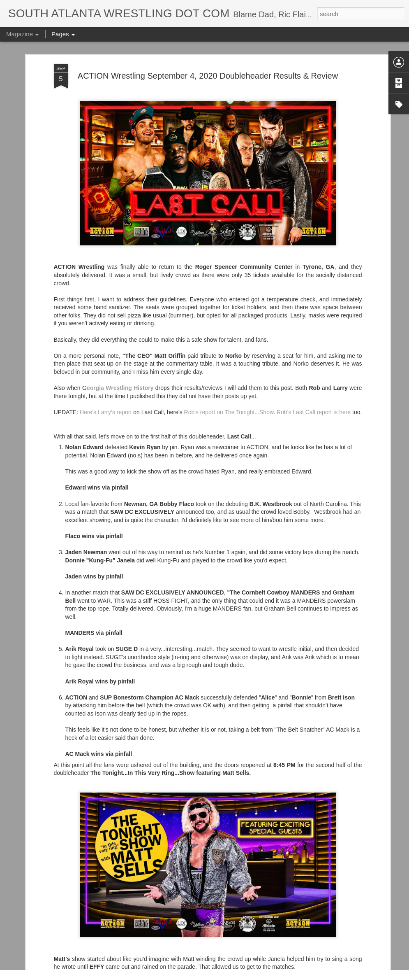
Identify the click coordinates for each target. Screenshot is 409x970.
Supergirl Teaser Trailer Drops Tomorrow (186, 960)
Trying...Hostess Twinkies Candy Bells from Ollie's (200, 773)
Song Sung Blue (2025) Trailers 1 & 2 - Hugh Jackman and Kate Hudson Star (192, 871)
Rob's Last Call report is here (314, 307)
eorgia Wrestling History (120, 283)
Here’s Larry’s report (106, 307)
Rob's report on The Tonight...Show (229, 307)
